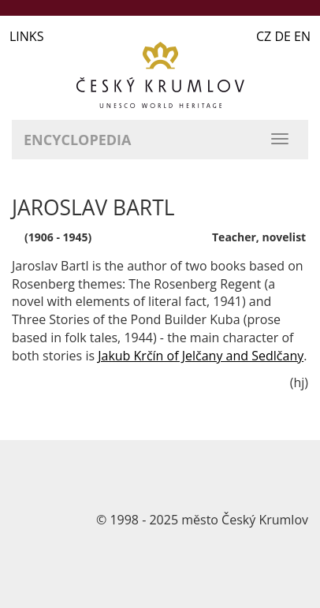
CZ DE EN (283, 36)
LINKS (26, 36)
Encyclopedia (77, 139)
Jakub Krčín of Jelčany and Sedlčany (200, 355)
